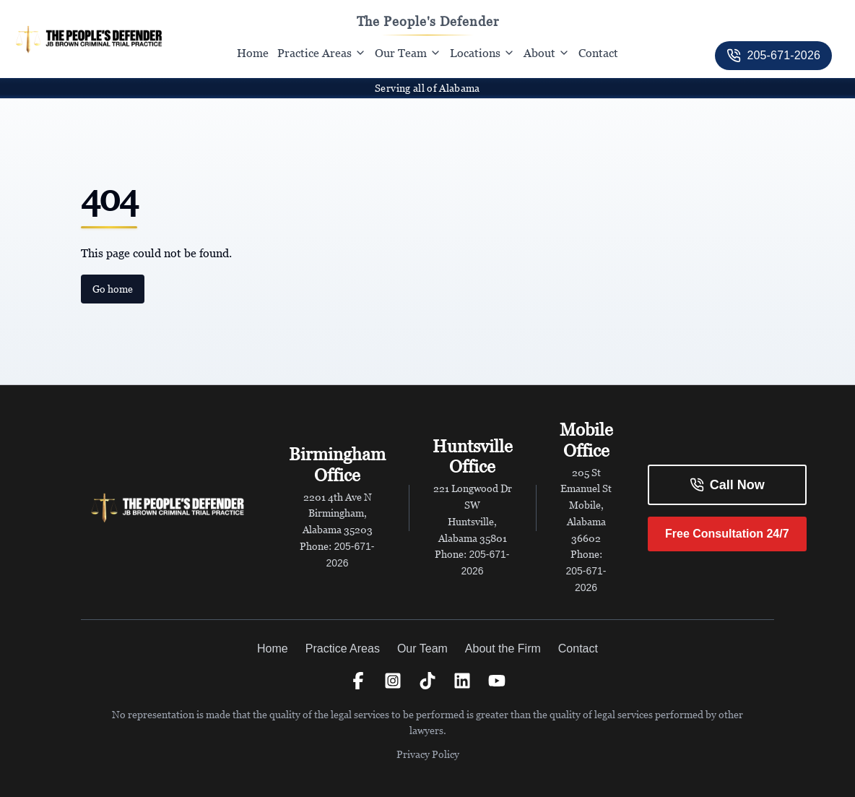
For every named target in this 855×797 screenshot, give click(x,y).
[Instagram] (393, 680)
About (547, 52)
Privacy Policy (427, 754)
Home (253, 52)
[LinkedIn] (462, 680)
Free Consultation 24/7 (727, 533)
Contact (598, 52)
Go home (112, 289)
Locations (482, 52)
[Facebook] (358, 680)
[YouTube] (496, 680)
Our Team (408, 52)
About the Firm (503, 648)
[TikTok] (427, 680)
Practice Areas (321, 52)
